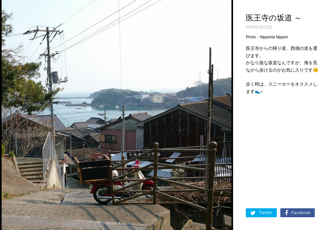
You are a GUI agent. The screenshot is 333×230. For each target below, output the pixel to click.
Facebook (297, 213)
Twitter (261, 213)
